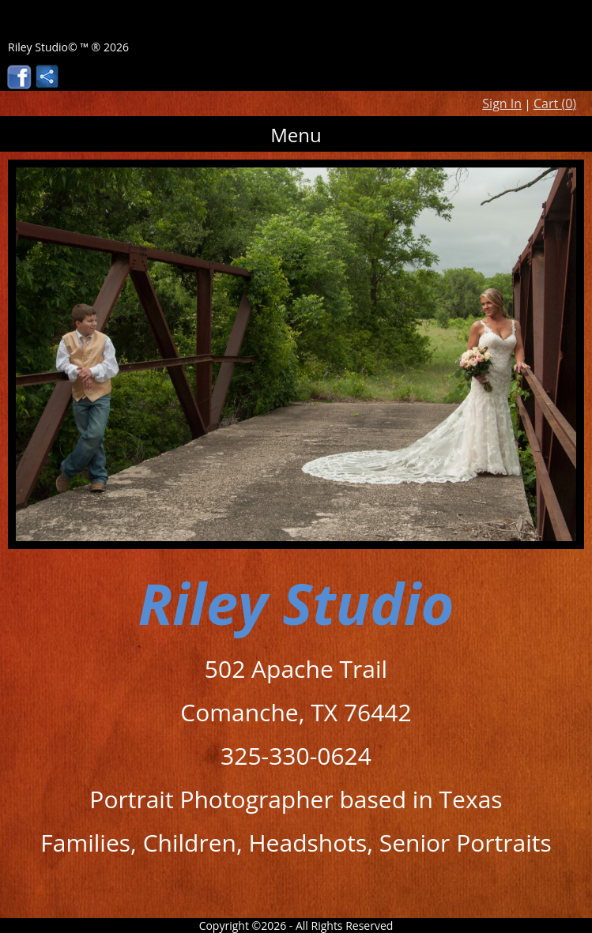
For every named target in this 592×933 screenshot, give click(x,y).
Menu (296, 135)
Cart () (555, 103)
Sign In (502, 103)
